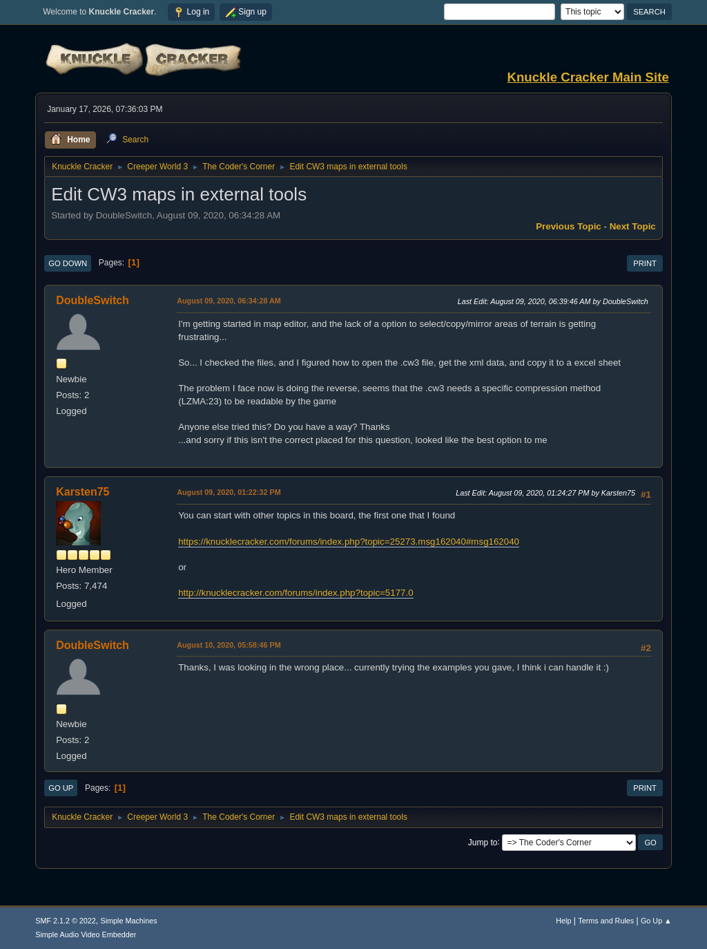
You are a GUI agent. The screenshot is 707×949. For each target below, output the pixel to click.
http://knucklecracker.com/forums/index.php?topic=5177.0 (295, 593)
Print (645, 263)
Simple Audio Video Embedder (85, 934)
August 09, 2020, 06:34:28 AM (229, 301)
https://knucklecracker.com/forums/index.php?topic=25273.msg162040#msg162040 (348, 541)
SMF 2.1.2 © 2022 (65, 921)
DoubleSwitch (92, 300)
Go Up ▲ (656, 921)
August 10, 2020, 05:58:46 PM (228, 645)
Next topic (633, 226)
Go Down (67, 263)
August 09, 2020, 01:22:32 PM (228, 492)
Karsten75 (82, 492)
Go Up (60, 788)
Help (563, 921)
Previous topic (568, 226)
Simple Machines (129, 921)
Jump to (483, 842)
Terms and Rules (606, 921)
